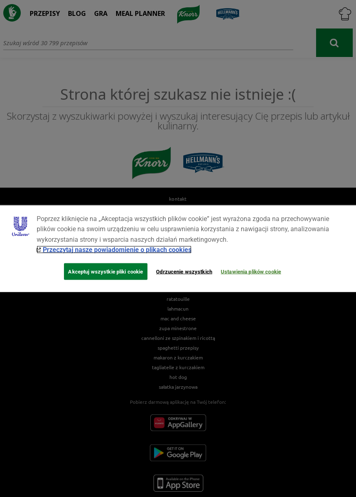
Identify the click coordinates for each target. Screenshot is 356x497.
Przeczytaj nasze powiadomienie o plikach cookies (117, 250)
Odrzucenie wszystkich (184, 271)
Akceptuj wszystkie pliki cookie (105, 271)
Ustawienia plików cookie (251, 271)
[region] (178, 248)
